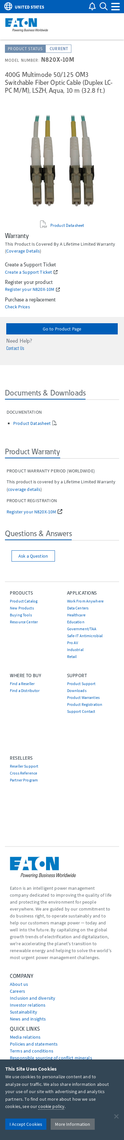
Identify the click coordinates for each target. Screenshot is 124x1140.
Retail (72, 656)
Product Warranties (83, 697)
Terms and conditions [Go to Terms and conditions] (31, 1051)
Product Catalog (23, 601)
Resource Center (24, 621)
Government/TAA (82, 628)
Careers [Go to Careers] (17, 991)
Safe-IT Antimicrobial (85, 635)
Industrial (75, 649)
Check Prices (17, 307)
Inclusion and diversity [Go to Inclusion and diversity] (32, 998)
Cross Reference (23, 773)
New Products (22, 607)
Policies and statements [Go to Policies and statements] (34, 1044)
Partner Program (24, 779)
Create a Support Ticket (28, 272)
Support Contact (81, 711)
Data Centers (78, 607)
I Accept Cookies (26, 1124)
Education (76, 621)
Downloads (77, 690)
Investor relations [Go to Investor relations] (28, 1005)
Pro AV (72, 642)
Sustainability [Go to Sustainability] (23, 1012)
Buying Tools (21, 614)
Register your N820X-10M (29, 289)
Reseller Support (24, 766)
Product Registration (85, 704)
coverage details (23, 251)
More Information (72, 1124)
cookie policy (51, 1106)
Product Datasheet (67, 225)
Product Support (81, 683)
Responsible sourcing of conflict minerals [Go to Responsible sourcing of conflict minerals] (51, 1058)
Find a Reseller (22, 683)
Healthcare (76, 614)
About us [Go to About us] (19, 984)
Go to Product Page (62, 329)
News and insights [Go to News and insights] (28, 1019)
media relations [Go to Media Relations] (25, 1037)
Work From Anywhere (85, 601)
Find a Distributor (25, 690)
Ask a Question (33, 556)
